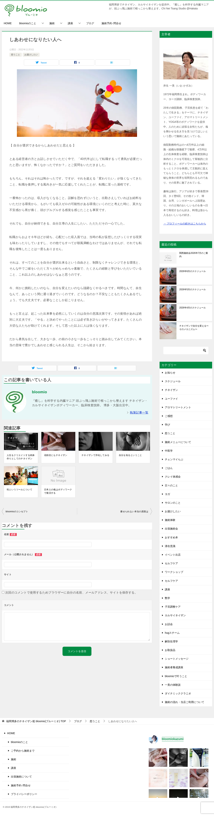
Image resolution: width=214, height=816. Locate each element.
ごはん (169, 467)
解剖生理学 (171, 641)
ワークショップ (174, 571)
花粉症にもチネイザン (55, 455)
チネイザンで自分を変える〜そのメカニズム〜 (194, 328)
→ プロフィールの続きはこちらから (184, 223)
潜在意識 (170, 546)
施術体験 (170, 519)
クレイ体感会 (173, 476)
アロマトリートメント (178, 407)
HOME (8, 23)
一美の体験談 (173, 684)
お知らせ (170, 372)
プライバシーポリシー (24, 794)
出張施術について (21, 776)
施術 (52, 23)
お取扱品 (170, 650)
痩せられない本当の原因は (134, 511)
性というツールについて (19, 489)
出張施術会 (171, 528)
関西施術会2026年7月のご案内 (193, 255)
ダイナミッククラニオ (178, 693)
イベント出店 (173, 554)
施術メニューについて (178, 442)
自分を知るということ (130, 455)
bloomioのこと (27, 23)
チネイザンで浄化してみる (95, 455)
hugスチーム (172, 632)
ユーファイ (171, 398)
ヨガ (167, 494)
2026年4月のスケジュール (192, 307)
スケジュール (173, 381)
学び (167, 424)
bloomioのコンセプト (17, 511)
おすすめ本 (171, 537)
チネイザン (171, 389)
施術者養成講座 (174, 667)
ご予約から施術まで (23, 750)
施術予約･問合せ (111, 23)
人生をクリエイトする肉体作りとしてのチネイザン (21, 457)
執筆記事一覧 (139, 412)
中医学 (169, 450)
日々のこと (171, 485)
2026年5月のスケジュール (192, 289)
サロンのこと (173, 502)
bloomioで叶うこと (176, 676)
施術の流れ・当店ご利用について (184, 702)
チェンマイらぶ (174, 459)
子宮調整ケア (173, 606)
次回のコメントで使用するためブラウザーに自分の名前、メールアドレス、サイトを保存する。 (71, 592)
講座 (70, 23)
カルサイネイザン (175, 615)
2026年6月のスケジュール (192, 271)
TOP (36, 721)
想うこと (15, 54)
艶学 (167, 598)
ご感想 (169, 415)
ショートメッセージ (176, 658)
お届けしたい (31, 54)
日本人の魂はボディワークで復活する (58, 491)
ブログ (90, 23)
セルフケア (171, 563)
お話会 (169, 624)
